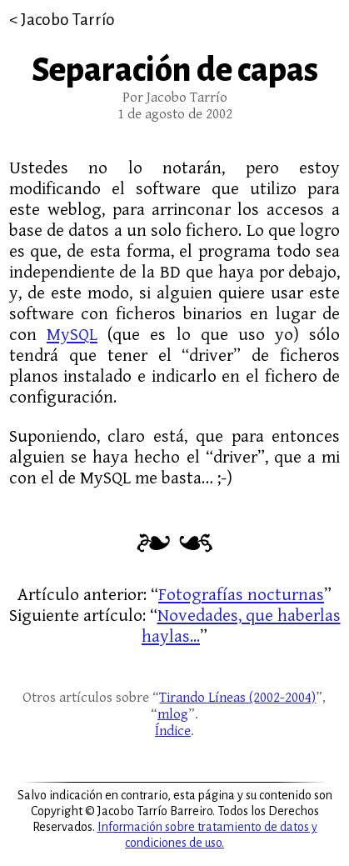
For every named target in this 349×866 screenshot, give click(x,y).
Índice (173, 731)
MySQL (72, 334)
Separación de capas (175, 70)
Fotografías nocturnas (241, 594)
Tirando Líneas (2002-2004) (237, 697)
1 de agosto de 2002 (174, 114)
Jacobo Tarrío (68, 19)
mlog (172, 714)
